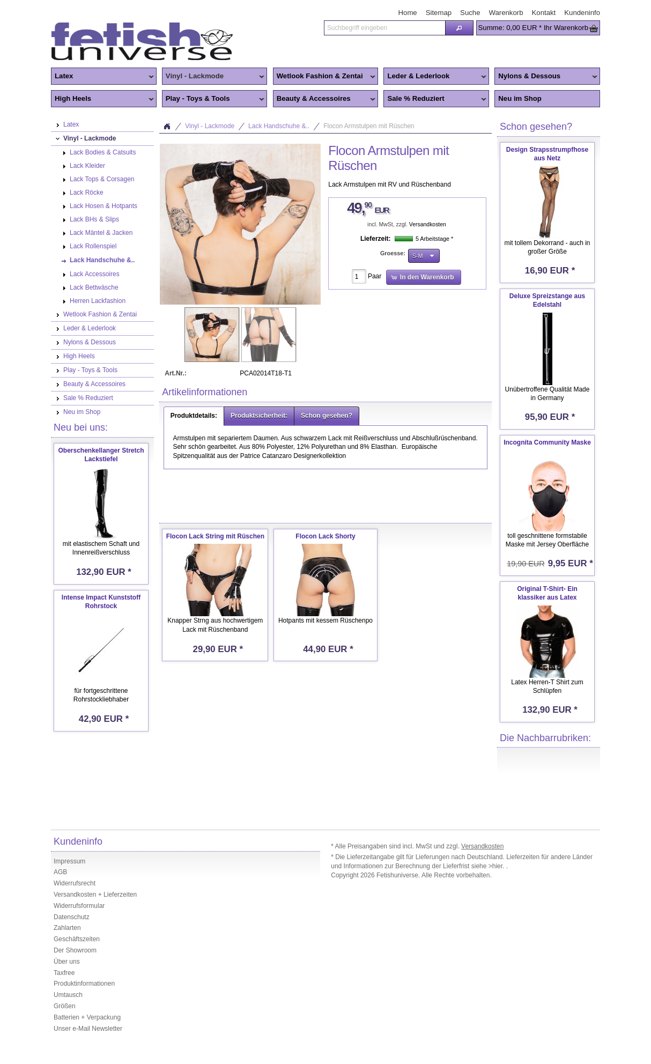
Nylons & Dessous (545, 77)
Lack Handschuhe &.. (278, 126)
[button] (459, 27)
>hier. (497, 866)
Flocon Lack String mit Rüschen (215, 536)
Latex (102, 77)
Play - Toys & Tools (213, 99)
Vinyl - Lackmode (213, 77)
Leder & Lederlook (434, 77)
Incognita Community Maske (547, 442)
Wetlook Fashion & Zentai (324, 77)
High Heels (102, 99)
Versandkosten (427, 224)
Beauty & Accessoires (324, 99)
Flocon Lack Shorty (325, 536)
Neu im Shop (520, 98)
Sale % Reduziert (434, 99)
